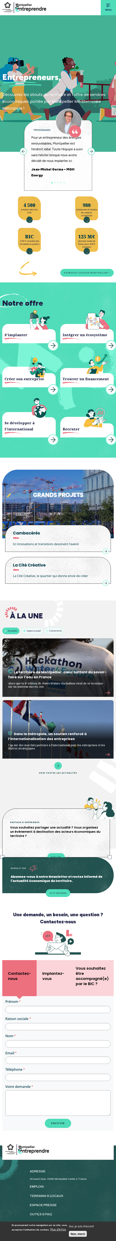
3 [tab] (58, 182)
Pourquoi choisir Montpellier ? (87, 273)
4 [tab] (61, 182)
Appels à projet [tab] (32, 630)
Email (9, 1053)
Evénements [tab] (54, 630)
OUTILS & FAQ (41, 1214)
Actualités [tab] (10, 630)
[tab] (19, 978)
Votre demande (18, 1086)
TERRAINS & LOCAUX (46, 1196)
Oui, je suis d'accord (81, 1226)
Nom (9, 1036)
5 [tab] (64, 182)
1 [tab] (52, 182)
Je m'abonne (58, 893)
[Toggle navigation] (108, 7)
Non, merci (78, 1234)
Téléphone (13, 1069)
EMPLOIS (37, 1186)
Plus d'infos (58, 1229)
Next (91, 151)
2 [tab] (55, 182)
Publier (56, 857)
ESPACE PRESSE (43, 1205)
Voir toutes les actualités (58, 768)
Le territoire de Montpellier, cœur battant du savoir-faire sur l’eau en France (57, 674)
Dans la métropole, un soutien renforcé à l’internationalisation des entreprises (47, 736)
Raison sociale (16, 1018)
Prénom (11, 1001)
